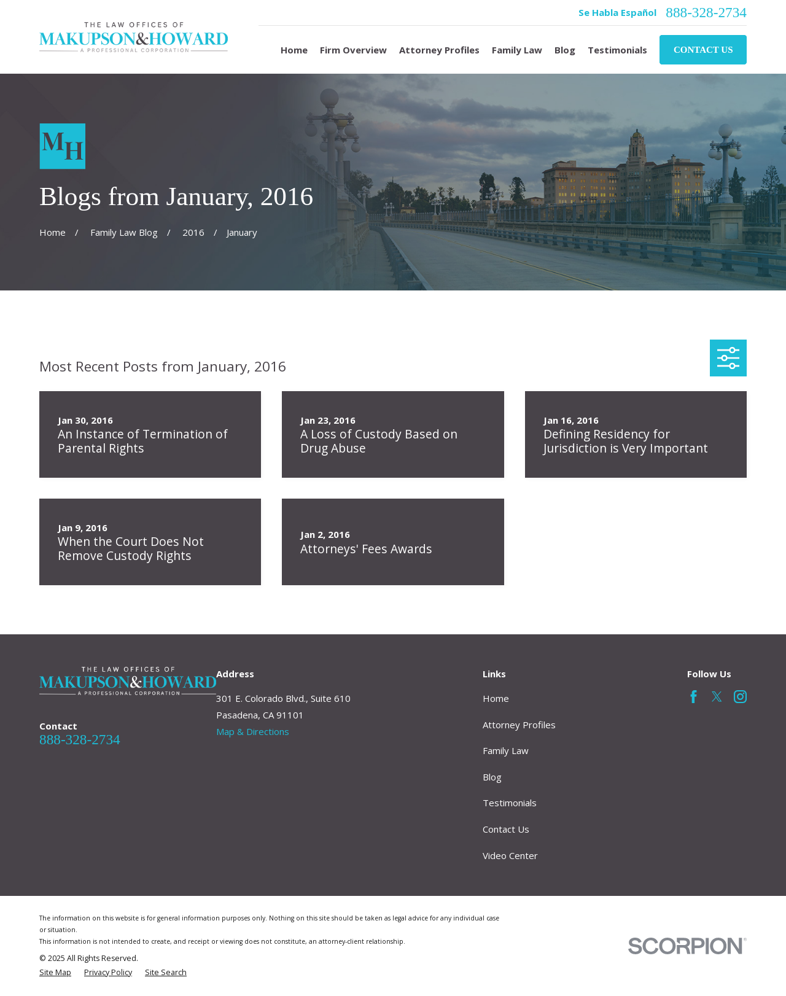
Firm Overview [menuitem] (353, 50)
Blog (492, 777)
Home (496, 698)
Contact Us (703, 50)
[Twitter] (716, 696)
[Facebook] (693, 696)
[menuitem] (55, 973)
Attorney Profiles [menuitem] (439, 50)
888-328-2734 (706, 13)
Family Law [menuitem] (517, 50)
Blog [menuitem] (564, 50)
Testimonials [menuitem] (617, 50)
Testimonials (510, 802)
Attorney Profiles (519, 724)
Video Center (510, 855)
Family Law (506, 750)
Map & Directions (252, 731)
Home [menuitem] (294, 50)
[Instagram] (740, 696)
